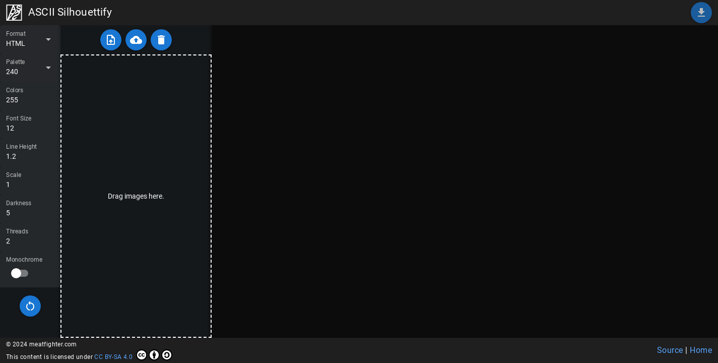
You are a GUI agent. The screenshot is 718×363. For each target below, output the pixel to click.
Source (670, 350)
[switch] (20, 273)
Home (701, 350)
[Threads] (30, 237)
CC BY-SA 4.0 (133, 354)
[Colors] (30, 96)
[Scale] (30, 180)
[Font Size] (30, 124)
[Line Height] (30, 152)
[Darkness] (30, 209)
